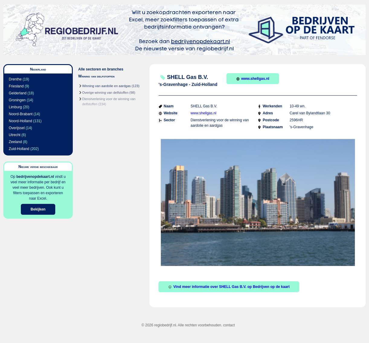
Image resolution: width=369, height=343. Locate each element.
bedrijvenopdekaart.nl (35, 177)
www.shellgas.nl (252, 79)
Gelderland (18, 93)
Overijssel (17, 128)
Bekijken (37, 209)
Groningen (17, 100)
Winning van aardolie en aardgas (106, 86)
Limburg (15, 107)
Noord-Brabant (21, 114)
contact (229, 325)
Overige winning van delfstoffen (105, 92)
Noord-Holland (20, 121)
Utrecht (15, 135)
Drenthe (15, 79)
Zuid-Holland (19, 149)
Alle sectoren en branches (100, 69)
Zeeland (15, 142)
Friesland (16, 86)
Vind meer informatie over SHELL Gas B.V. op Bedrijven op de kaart (229, 287)
